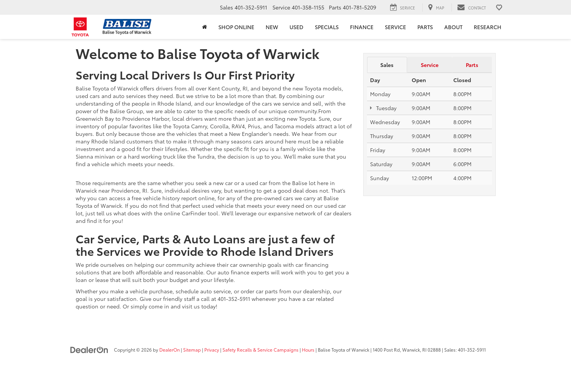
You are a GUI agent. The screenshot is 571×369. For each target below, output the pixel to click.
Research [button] (487, 27)
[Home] (204, 27)
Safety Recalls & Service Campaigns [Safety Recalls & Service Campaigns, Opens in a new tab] (260, 349)
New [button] (272, 27)
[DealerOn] (89, 349)
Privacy (211, 349)
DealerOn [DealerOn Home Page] (169, 349)
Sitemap (192, 349)
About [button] (453, 27)
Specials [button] (327, 27)
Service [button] (395, 27)
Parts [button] (425, 27)
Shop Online (236, 27)
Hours (308, 349)
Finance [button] (361, 27)
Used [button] (296, 27)
